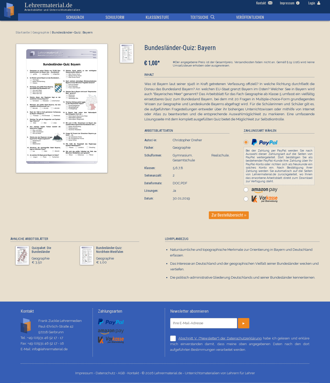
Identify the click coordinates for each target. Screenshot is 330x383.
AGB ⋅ (122, 373)
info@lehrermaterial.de (50, 349)
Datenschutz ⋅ (107, 373)
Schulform (114, 17)
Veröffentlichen (250, 17)
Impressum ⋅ (85, 373)
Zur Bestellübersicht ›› (228, 215)
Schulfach (75, 17)
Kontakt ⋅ (134, 373)
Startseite (22, 32)
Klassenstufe (157, 17)
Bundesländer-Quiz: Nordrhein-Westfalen (109, 250)
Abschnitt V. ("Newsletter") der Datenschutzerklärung (220, 338)
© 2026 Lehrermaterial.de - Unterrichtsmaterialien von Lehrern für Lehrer (198, 373)
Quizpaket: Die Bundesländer (41, 250)
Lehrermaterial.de (52, 7)
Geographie (40, 32)
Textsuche (199, 17)
